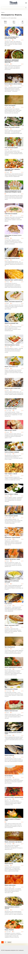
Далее (9, 942)
